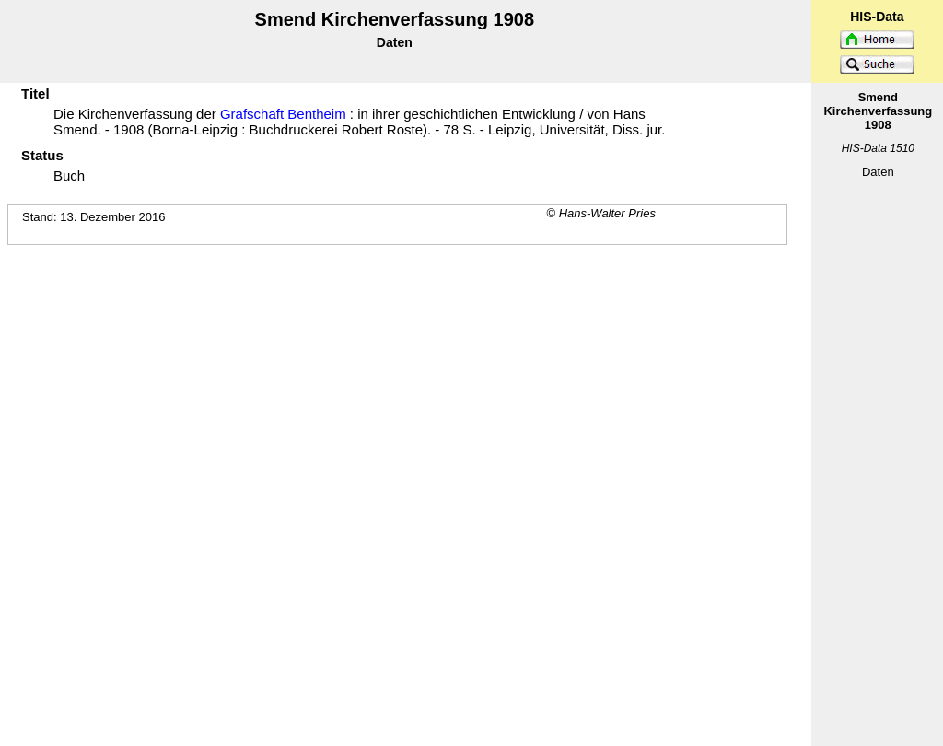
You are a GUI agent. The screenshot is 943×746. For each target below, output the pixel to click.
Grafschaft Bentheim (283, 114)
